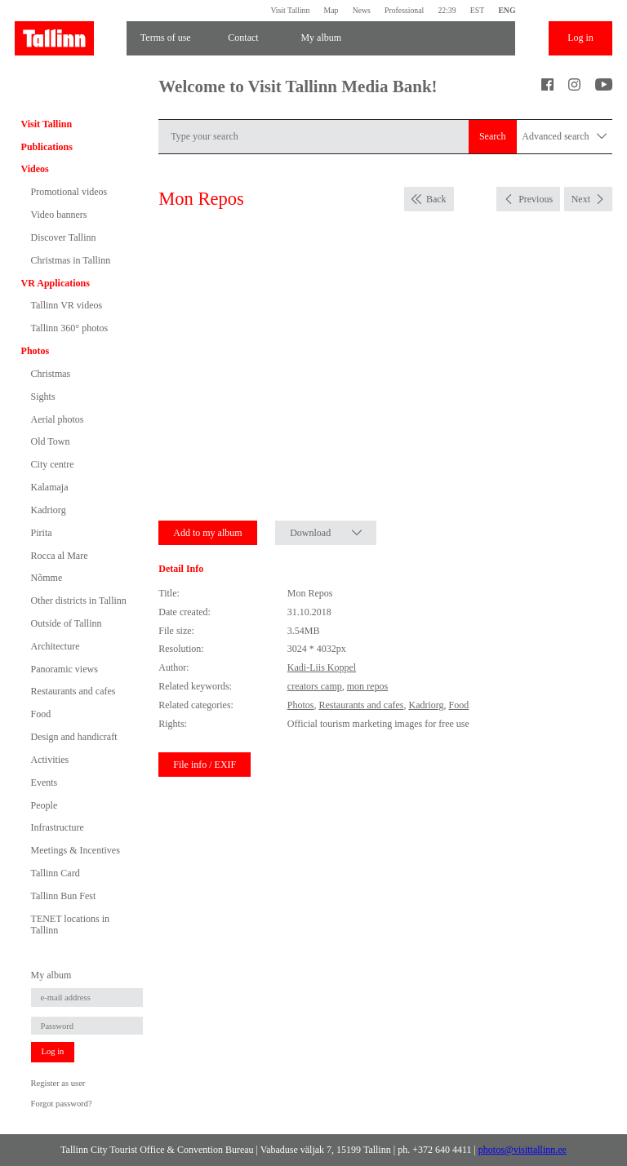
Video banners (59, 214)
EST (477, 10)
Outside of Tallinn (66, 623)
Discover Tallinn (63, 237)
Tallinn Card (55, 873)
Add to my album (207, 533)
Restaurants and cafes (73, 691)
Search (492, 136)
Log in (580, 37)
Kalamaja (50, 487)
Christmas (51, 373)
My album (320, 37)
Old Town (50, 441)
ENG (506, 10)
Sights (43, 396)
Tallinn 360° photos (70, 328)
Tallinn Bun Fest (63, 896)
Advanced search (564, 136)
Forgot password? (61, 1103)
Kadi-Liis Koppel (321, 667)
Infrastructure (57, 827)
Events (44, 782)
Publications (47, 147)
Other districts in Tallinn (79, 600)
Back (436, 199)
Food (41, 714)
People (44, 805)
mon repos (367, 686)
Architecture (55, 646)
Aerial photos (57, 419)
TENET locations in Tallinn (70, 924)
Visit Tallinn (289, 10)
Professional (404, 10)
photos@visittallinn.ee (522, 1149)
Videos (35, 169)
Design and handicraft (74, 737)
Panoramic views (64, 669)
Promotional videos (69, 191)
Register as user (58, 1083)
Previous (535, 199)
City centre (52, 464)
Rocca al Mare (59, 555)
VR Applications (55, 283)
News (362, 10)
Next (580, 199)
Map (331, 10)
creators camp (314, 686)
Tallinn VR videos (67, 305)
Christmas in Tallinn (71, 260)
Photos (35, 351)
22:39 (447, 10)
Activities (50, 759)
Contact (243, 37)
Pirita (41, 533)
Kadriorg (48, 510)
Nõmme (47, 577)
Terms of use (165, 37)
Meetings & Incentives (75, 850)
